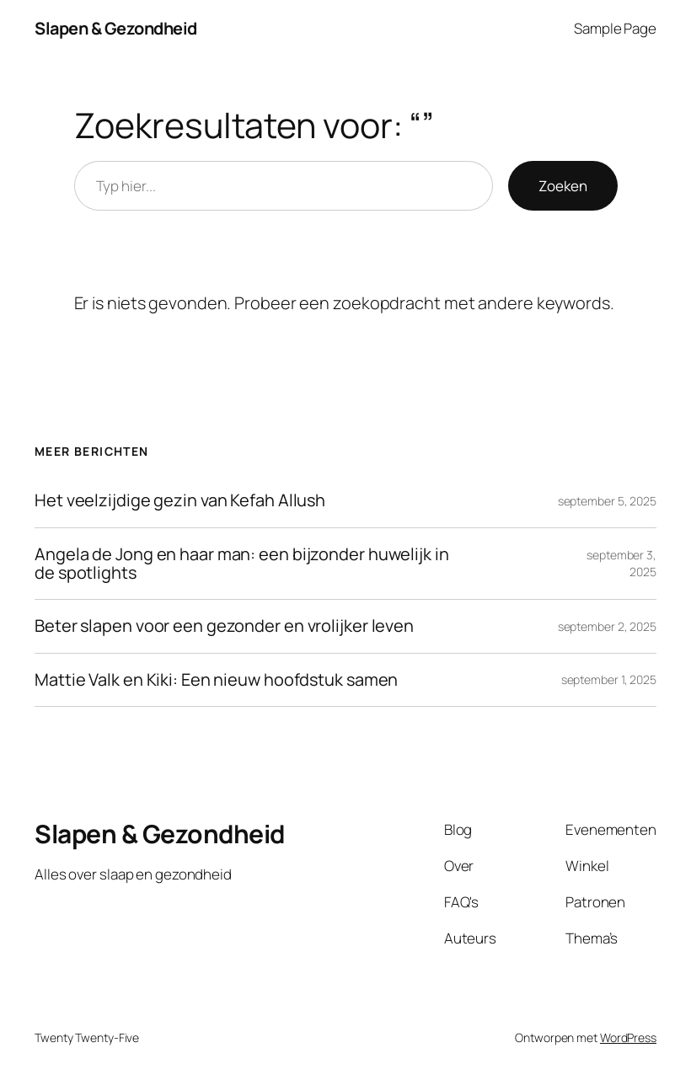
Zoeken (562, 185)
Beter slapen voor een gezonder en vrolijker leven (224, 626)
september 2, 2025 (607, 626)
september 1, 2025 (608, 679)
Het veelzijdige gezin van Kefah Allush (180, 500)
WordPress (628, 1037)
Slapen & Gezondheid (116, 28)
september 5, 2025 (607, 501)
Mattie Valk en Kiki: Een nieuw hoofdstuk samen (216, 680)
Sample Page (615, 28)
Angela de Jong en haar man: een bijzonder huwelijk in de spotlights (242, 564)
